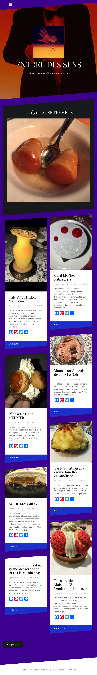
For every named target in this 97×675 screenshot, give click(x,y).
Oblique (61, 670)
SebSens (28, 306)
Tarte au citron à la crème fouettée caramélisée (69, 472)
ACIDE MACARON (23, 503)
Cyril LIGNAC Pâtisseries (65, 277)
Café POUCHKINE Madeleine (23, 299)
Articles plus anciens (13, 644)
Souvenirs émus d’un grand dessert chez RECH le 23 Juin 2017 (25, 569)
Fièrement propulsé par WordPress (35, 670)
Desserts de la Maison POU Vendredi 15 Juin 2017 (70, 584)
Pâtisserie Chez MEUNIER (21, 415)
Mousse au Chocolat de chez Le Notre (70, 372)
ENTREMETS (38, 306)
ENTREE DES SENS (48, 64)
